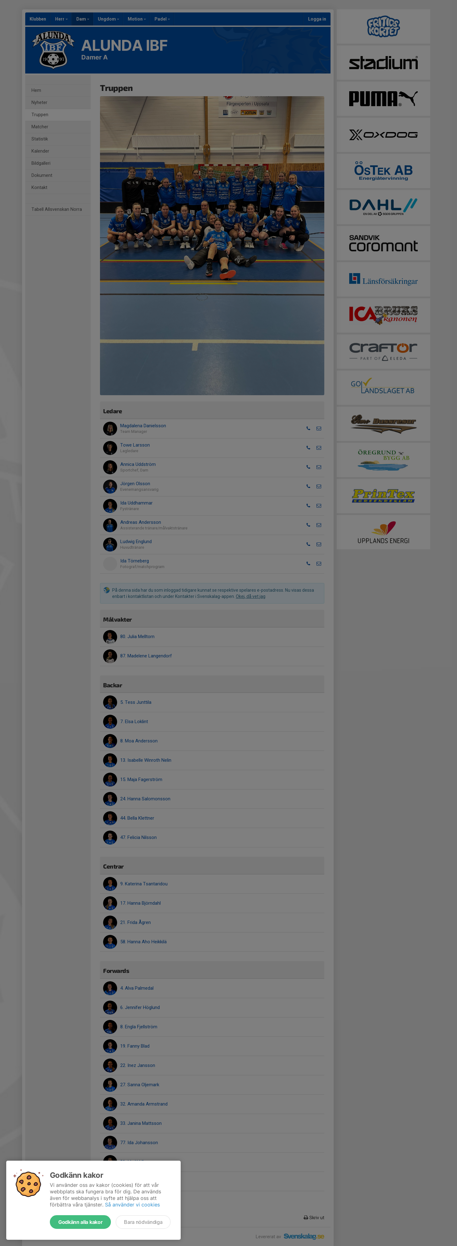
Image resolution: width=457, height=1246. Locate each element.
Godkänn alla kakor (80, 1222)
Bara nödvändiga (143, 1222)
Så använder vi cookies (132, 1204)
